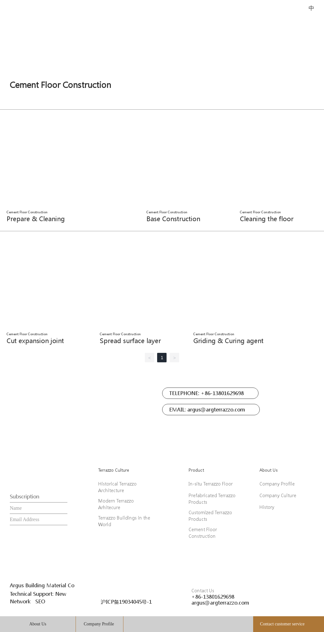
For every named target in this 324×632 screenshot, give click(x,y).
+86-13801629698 (212, 596)
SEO (40, 601)
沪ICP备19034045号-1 (126, 601)
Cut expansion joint (35, 340)
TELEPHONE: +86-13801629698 (206, 393)
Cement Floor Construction (60, 85)
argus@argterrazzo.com (220, 602)
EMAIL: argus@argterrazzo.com (207, 409)
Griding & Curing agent (228, 340)
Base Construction (173, 219)
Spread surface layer (130, 340)
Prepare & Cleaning (36, 219)
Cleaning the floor (266, 219)
